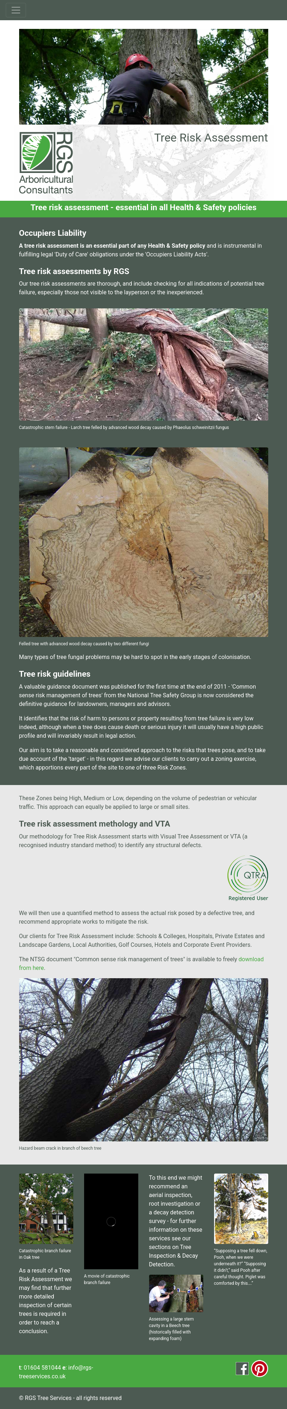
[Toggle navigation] (16, 10)
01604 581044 (42, 1367)
